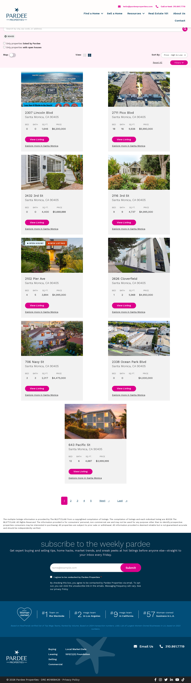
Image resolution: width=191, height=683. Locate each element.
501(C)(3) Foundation (78, 654)
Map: (5, 55)
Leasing (53, 654)
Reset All (157, 62)
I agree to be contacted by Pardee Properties (78, 577)
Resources (134, 13)
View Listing (37, 139)
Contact (180, 20)
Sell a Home (114, 13)
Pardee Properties (17, 14)
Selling (52, 659)
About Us (179, 13)
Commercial (53, 664)
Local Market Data (76, 649)
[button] (102, 13)
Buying (52, 649)
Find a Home (92, 13)
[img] (84, 55)
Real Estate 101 (158, 13)
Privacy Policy (70, 679)
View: (78, 55)
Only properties (21, 43)
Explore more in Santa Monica (41, 146)
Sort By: (156, 55)
